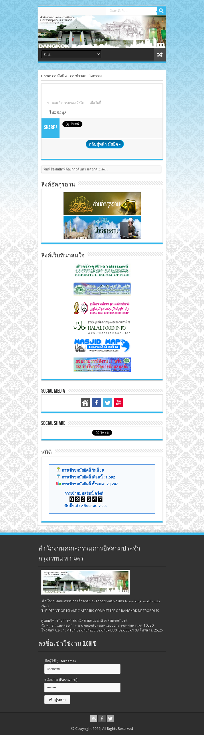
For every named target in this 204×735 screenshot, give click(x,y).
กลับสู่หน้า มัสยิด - (105, 144)
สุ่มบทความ (160, 54)
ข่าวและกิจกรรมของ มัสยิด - (66, 103)
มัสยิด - (63, 76)
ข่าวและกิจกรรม (88, 76)
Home (46, 76)
